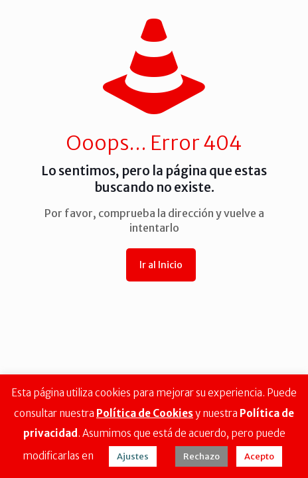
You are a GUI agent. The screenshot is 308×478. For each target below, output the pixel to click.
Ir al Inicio (161, 265)
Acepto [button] (259, 456)
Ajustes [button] (133, 456)
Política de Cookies (144, 413)
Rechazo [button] (201, 456)
